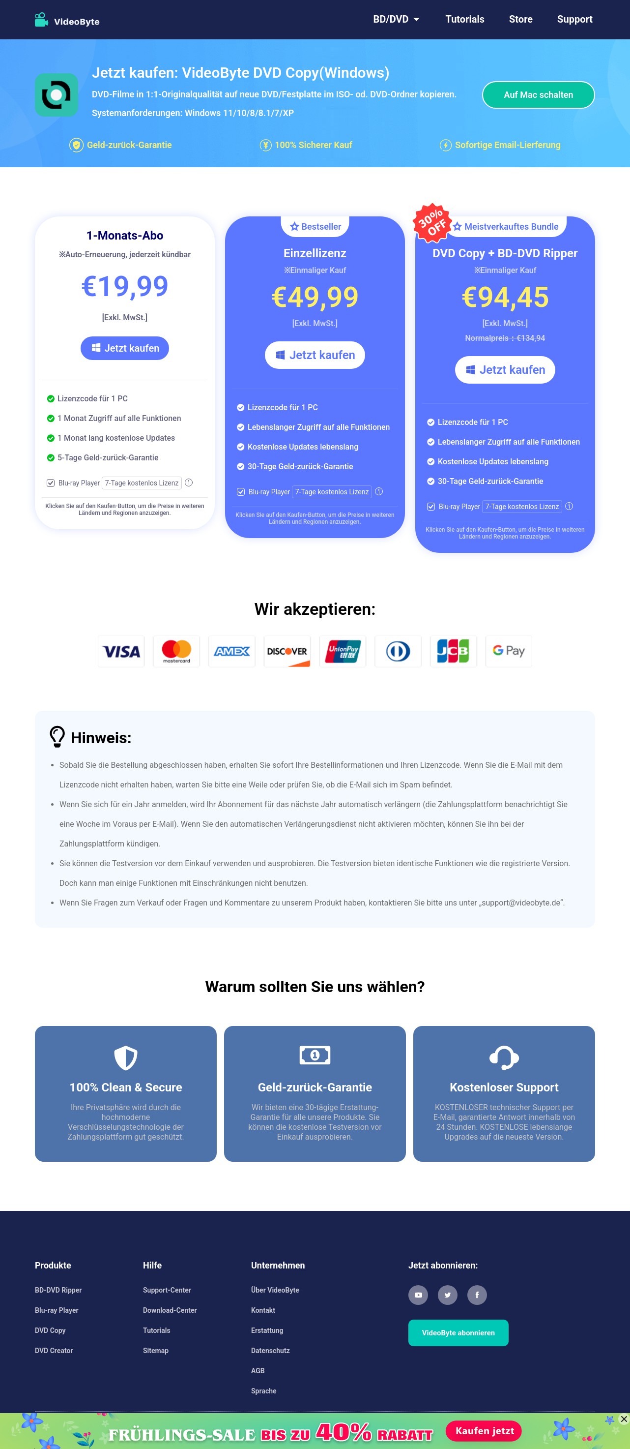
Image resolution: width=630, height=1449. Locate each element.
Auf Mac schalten (538, 95)
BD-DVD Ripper (58, 1290)
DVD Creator (54, 1351)
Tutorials (465, 19)
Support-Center (167, 1290)
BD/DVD (390, 19)
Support (575, 19)
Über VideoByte (275, 1290)
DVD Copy (50, 1330)
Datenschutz (270, 1351)
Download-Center (170, 1310)
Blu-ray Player (57, 1310)
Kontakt (263, 1310)
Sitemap (156, 1351)
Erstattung (267, 1330)
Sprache (264, 1391)
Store (521, 19)
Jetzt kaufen (125, 348)
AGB (258, 1371)
